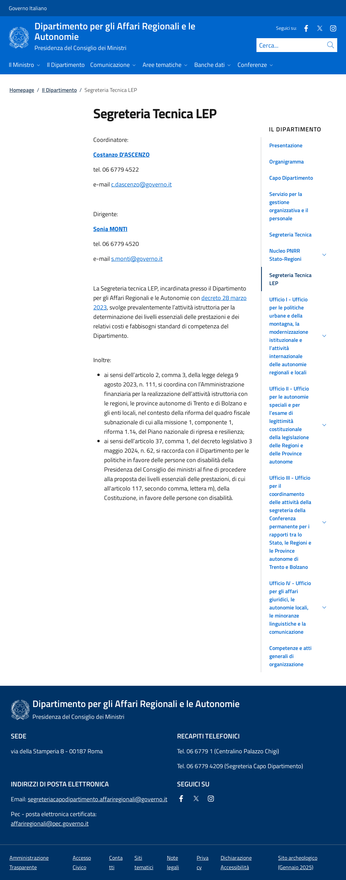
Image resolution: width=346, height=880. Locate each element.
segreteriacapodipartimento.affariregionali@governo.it (97, 799)
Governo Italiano (28, 8)
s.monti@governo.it (137, 258)
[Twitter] (317, 27)
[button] (299, 145)
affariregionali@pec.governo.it (50, 823)
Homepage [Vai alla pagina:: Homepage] (21, 90)
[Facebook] (303, 27)
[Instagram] (330, 27)
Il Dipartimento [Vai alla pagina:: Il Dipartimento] (59, 90)
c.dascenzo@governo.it (141, 184)
